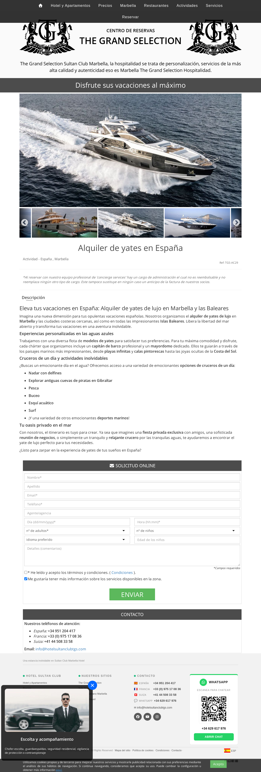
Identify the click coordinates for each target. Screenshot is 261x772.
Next (236, 223)
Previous (24, 223)
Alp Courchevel (87, 699)
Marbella (128, 6)
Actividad (30, 259)
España (47, 259)
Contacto (176, 750)
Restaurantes (156, 6)
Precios (105, 6)
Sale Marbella (86, 688)
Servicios (214, 6)
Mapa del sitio (123, 750)
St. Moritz (84, 704)
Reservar (130, 17)
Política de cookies (143, 750)
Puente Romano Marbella (93, 693)
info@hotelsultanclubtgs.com (60, 648)
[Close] (92, 685)
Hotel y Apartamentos (70, 6)
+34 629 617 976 (165, 700)
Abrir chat (214, 736)
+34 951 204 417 (164, 683)
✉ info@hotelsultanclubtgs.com (153, 707)
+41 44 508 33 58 (165, 694)
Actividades (187, 6)
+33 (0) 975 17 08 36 (167, 689)
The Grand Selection (90, 682)
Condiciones (122, 572)
